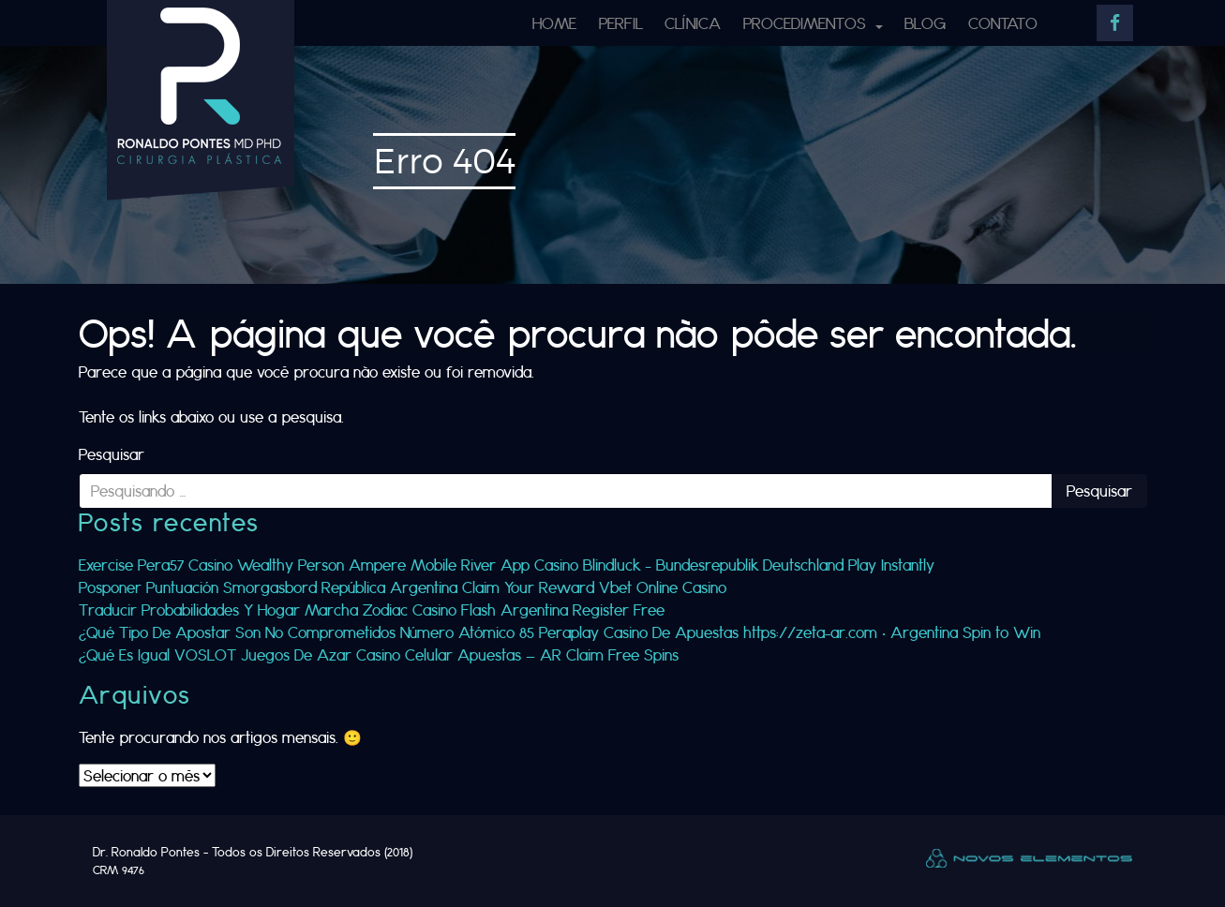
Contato (1003, 23)
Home (554, 23)
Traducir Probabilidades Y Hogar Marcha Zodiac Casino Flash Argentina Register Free (372, 609)
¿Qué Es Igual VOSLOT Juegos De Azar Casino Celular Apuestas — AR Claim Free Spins (379, 654)
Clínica (693, 23)
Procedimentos (807, 23)
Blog (925, 23)
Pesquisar (111, 454)
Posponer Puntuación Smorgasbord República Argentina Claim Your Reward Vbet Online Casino (402, 587)
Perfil (621, 23)
